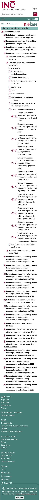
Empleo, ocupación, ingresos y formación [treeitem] (23, 82)
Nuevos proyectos (7, 415)
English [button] (34, 9)
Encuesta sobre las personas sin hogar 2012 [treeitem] (22, 64)
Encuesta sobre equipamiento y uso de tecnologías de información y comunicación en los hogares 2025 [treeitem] (21, 387)
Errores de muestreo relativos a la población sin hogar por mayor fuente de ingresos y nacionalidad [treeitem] (27, 187)
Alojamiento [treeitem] (16, 87)
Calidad (4, 429)
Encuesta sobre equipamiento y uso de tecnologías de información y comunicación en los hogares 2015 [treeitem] (21, 267)
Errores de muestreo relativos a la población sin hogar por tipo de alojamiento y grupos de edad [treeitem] (27, 163)
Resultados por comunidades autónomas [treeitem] (23, 246)
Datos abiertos (6, 456)
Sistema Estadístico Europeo (11, 431)
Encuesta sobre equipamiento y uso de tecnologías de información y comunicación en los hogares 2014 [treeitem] (21, 259)
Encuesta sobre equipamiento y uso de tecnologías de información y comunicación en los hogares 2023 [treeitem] (21, 370)
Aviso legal (5, 402)
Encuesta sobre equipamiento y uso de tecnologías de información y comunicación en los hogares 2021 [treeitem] (21, 352)
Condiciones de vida (15, 24)
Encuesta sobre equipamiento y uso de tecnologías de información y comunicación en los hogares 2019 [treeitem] (21, 308)
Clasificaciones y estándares (11, 412)
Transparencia (6, 423)
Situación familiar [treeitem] (18, 94)
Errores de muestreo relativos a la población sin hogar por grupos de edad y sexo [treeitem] (27, 117)
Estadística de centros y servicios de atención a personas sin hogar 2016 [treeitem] (20, 48)
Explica (3, 448)
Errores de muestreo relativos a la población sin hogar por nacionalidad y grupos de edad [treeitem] (27, 139)
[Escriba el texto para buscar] (18, 14)
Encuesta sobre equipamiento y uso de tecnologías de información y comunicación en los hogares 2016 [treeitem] (21, 276)
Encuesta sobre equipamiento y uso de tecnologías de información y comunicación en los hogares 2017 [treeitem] (21, 285)
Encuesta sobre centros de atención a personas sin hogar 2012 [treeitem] (21, 42)
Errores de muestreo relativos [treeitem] (23, 109)
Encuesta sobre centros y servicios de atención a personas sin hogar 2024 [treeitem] (21, 343)
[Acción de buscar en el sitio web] (35, 14)
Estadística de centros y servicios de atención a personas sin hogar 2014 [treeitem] (20, 36)
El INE (3, 420)
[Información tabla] (15, 116)
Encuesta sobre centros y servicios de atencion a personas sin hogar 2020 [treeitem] (21, 330)
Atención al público (8, 453)
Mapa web (5, 400)
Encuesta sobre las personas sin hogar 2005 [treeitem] (22, 252)
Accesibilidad (6, 405)
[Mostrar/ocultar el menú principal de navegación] (3, 19)
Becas (3, 442)
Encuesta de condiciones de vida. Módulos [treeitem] (19, 324)
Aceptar (19, 497)
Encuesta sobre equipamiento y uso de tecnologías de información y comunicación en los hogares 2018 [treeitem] (21, 293)
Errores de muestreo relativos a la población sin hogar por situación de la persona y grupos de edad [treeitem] (27, 237)
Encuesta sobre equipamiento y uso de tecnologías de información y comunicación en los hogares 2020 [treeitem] (21, 317)
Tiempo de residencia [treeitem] (19, 77)
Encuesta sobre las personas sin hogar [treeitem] (21, 53)
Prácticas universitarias (9, 439)
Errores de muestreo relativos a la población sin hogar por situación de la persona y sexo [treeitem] (27, 226)
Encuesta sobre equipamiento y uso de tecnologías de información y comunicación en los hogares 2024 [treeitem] (21, 378)
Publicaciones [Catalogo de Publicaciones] (6, 458)
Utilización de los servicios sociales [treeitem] (22, 98)
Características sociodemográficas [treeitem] (19, 73)
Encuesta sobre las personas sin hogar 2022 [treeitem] (22, 58)
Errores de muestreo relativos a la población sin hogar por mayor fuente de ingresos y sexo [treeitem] (27, 175)
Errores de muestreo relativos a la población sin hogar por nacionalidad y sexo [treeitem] (27, 128)
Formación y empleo (8, 436)
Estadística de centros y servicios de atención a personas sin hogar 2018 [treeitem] (20, 301)
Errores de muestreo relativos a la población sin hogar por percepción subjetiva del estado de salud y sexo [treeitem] (27, 199)
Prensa (3, 408)
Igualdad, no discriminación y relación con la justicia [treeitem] (23, 104)
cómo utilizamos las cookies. (26, 494)
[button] (32, 19)
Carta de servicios (7, 461)
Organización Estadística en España (14, 426)
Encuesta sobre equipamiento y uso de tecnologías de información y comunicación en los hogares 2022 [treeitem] (21, 361)
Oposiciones (5, 445)
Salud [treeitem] (13, 90)
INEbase (3, 24)
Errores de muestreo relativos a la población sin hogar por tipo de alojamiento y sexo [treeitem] (27, 150)
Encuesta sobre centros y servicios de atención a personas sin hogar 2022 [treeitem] (21, 337)
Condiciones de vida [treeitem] (12, 31)
